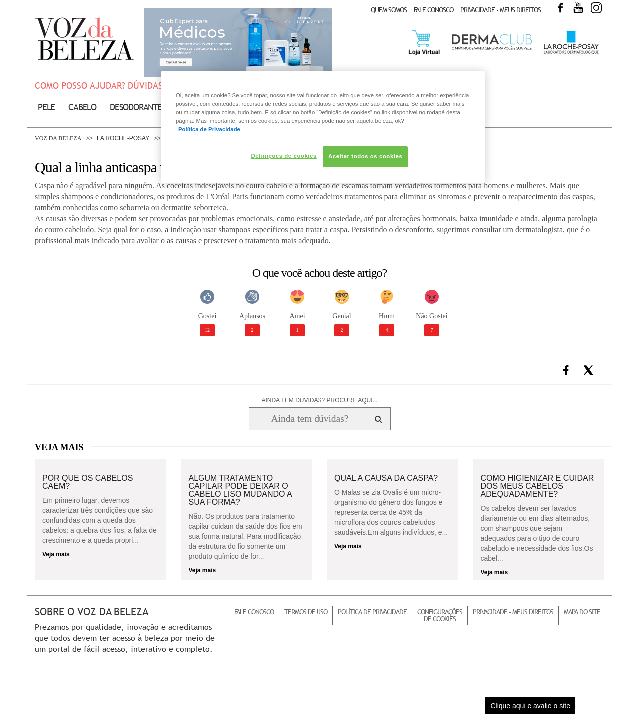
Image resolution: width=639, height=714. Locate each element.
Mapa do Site (582, 611)
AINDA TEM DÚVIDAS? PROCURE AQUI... (319, 400)
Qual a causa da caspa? (386, 478)
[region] (323, 127)
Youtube (578, 7)
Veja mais (56, 554)
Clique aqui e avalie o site (530, 706)
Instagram (596, 7)
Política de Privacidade (372, 611)
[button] (566, 370)
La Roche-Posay (123, 138)
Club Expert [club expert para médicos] (238, 42)
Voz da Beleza (58, 138)
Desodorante (136, 107)
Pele (46, 107)
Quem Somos (389, 9)
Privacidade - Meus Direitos (500, 9)
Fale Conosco (433, 9)
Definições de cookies (283, 156)
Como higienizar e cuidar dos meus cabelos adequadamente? (537, 486)
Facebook (560, 7)
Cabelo (82, 107)
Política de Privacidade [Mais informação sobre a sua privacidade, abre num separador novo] (209, 129)
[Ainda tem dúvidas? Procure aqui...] (310, 418)
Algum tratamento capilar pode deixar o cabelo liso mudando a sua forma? (240, 490)
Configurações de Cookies (439, 615)
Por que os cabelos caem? (87, 482)
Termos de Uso (305, 611)
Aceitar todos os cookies (365, 156)
